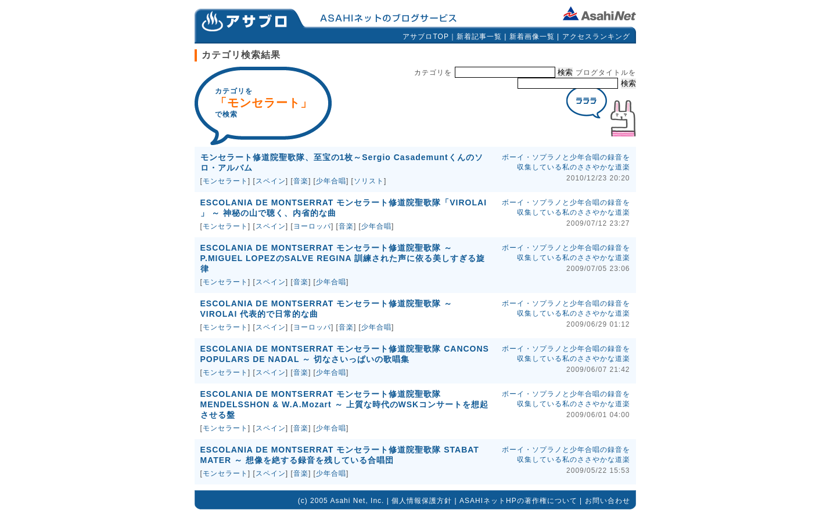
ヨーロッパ (312, 226)
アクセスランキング (596, 36)
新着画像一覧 (532, 36)
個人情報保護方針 (421, 501)
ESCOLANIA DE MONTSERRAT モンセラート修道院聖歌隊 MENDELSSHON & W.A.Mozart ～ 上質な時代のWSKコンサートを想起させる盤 (344, 404)
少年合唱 (331, 181)
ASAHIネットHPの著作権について (518, 501)
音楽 (300, 181)
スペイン (271, 181)
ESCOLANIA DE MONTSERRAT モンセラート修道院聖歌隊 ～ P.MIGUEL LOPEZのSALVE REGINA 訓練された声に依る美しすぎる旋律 (343, 258)
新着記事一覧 (479, 36)
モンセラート (225, 181)
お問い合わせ (607, 501)
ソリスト (369, 181)
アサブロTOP (425, 36)
